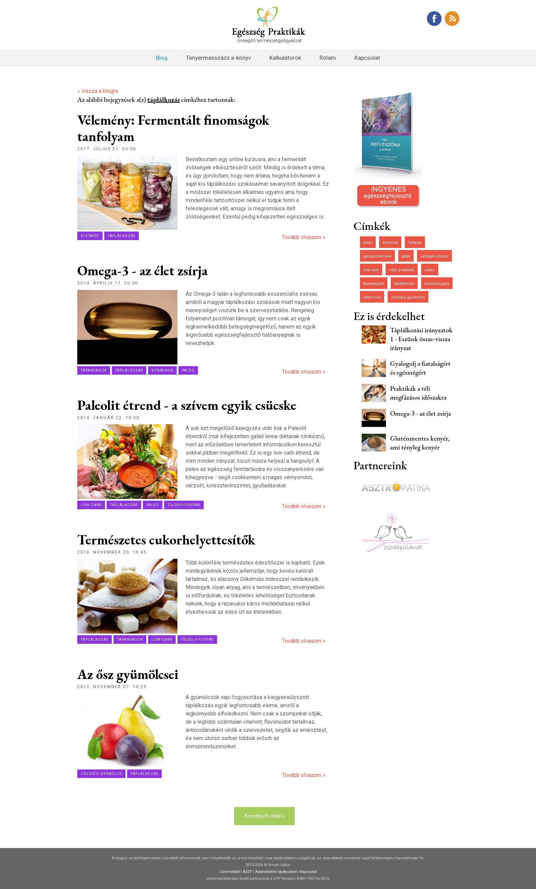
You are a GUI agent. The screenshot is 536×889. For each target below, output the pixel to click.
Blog (162, 57)
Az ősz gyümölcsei (127, 674)
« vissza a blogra (97, 91)
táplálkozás (121, 236)
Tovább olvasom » (303, 237)
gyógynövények (377, 256)
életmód (90, 236)
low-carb (91, 505)
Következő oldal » (264, 816)
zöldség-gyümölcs (101, 774)
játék (406, 256)
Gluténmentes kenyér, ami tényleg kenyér (420, 443)
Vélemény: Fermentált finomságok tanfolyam (173, 128)
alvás (367, 242)
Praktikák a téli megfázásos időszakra (418, 393)
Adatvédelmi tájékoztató (276, 872)
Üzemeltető (230, 872)
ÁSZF (247, 872)
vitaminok (162, 370)
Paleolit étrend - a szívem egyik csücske (186, 405)
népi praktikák (401, 270)
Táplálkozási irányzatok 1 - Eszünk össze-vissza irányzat (421, 338)
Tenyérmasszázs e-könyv (218, 57)
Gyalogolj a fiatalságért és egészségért (420, 368)
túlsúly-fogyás (184, 505)
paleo (188, 370)
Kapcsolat (367, 57)
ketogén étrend (434, 256)
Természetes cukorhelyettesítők (166, 539)
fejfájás (414, 242)
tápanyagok (94, 370)
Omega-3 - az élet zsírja (142, 270)
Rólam (328, 57)
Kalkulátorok (285, 57)
